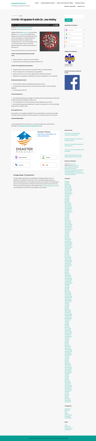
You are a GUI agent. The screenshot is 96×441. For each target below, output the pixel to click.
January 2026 (68, 187)
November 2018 (68, 315)
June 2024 (67, 215)
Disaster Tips (68, 409)
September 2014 (68, 390)
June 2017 (67, 340)
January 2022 (68, 259)
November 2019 (68, 297)
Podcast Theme (63, 438)
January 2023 (68, 241)
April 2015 (67, 379)
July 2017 (67, 339)
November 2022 (68, 244)
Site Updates (68, 416)
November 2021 (68, 262)
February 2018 (68, 329)
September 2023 (68, 229)
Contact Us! (81, 6)
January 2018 (68, 330)
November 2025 (68, 190)
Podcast (20, 15)
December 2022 (68, 242)
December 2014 (68, 385)
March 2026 (67, 184)
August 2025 (67, 195)
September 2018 (68, 318)
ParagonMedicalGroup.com (50, 185)
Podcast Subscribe (69, 6)
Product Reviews (68, 414)
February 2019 (68, 311)
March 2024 (67, 220)
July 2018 (67, 321)
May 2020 (67, 288)
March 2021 (67, 273)
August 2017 (67, 337)
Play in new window (21, 27)
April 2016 (67, 361)
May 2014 (67, 395)
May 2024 (67, 217)
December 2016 (68, 349)
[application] (35, 25)
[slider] (57, 25)
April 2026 (67, 183)
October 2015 (68, 370)
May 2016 (67, 360)
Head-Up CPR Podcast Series (65, 3)
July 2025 (67, 196)
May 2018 (67, 324)
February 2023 (68, 239)
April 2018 (67, 326)
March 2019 (67, 309)
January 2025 (68, 205)
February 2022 (68, 257)
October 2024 (68, 209)
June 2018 (67, 323)
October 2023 (68, 227)
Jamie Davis (26, 32)
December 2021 (68, 260)
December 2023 (68, 224)
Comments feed (69, 428)
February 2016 (68, 364)
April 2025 (67, 201)
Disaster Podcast (18, 3)
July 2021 (67, 268)
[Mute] (54, 25)
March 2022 (67, 256)
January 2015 (68, 384)
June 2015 (67, 376)
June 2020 (67, 287)
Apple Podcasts (21, 29)
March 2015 (67, 381)
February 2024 (68, 221)
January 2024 (68, 223)
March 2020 (67, 291)
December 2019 (68, 296)
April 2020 (67, 290)
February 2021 (68, 275)
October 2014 (68, 388)
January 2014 (68, 401)
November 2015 (68, 369)
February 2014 (68, 400)
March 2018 (67, 327)
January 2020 (68, 294)
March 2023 (67, 238)
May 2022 (67, 253)
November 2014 (68, 387)
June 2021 (67, 269)
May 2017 (67, 342)
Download (29, 27)
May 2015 (67, 378)
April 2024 (67, 218)
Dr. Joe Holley (20, 34)
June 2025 (67, 198)
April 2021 (67, 272)
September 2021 (68, 265)
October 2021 (68, 263)
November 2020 (68, 279)
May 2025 (67, 199)
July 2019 (67, 303)
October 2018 (68, 317)
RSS (27, 29)
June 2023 (67, 233)
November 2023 (68, 226)
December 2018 (68, 314)
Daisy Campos (68, 167)
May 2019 (67, 306)
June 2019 (67, 305)
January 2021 (68, 276)
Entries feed (67, 426)
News (66, 412)
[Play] (13, 25)
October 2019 (68, 299)
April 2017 (67, 343)
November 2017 (68, 333)
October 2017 (68, 334)
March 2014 (67, 398)
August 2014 (67, 391)
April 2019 (67, 308)
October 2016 (68, 352)
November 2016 (68, 351)
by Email (18, 165)
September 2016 (68, 354)
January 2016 (68, 366)
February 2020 (68, 293)
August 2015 (67, 373)
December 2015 (68, 367)
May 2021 (67, 270)
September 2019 (68, 300)
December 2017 (68, 331)
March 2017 (67, 345)
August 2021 (67, 266)
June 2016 (67, 358)
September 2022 (68, 247)
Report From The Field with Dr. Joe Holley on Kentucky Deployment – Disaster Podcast (74, 171)
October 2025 (68, 192)
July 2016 (67, 357)
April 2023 (67, 236)
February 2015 (68, 382)
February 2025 (68, 204)
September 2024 (69, 211)
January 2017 (68, 348)
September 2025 (68, 193)
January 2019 (68, 312)
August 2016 (67, 355)
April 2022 (67, 254)
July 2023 (67, 232)
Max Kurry (67, 168)
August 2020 (67, 284)
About (37, 3)
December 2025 (68, 189)
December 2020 (68, 278)
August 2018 (67, 320)
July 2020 (67, 285)
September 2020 (68, 282)
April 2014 (67, 397)
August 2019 (67, 302)
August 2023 (67, 230)
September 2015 (68, 372)
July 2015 (67, 375)
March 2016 (67, 363)
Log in (66, 425)
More (30, 29)
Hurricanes (67, 410)
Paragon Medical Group (48, 3)
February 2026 (68, 186)
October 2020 (68, 281)
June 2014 (67, 394)
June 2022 (67, 251)
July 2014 (67, 392)
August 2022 (67, 248)
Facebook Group (80, 3)
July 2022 (67, 250)
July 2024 (67, 214)
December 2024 (68, 207)
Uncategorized (68, 417)
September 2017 (68, 336)
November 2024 (68, 208)
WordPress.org (68, 429)
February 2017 (68, 346)
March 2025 (67, 202)
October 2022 (68, 245)
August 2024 (68, 212)
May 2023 (67, 235)
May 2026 (67, 181)
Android (45, 157)
